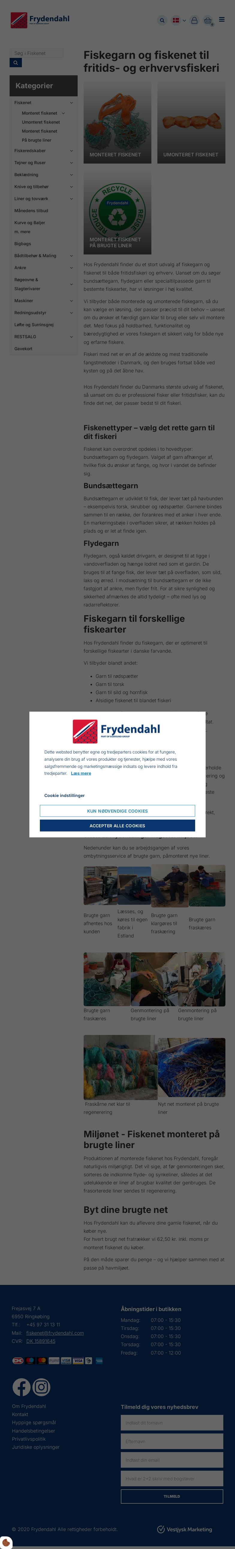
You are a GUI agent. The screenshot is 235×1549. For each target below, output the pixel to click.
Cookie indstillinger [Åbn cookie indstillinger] (64, 795)
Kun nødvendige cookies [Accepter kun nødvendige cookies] (117, 810)
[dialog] (117, 775)
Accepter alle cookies (117, 825)
